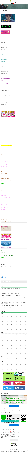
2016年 (2, 361)
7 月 (25, 324)
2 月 (20, 316)
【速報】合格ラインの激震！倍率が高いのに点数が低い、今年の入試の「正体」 (11, 305)
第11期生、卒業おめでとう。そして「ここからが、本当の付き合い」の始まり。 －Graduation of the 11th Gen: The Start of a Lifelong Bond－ (14, 303)
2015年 (2, 366)
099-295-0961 (4, 276)
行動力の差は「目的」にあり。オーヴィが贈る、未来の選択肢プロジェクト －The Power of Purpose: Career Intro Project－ (13, 300)
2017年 (2, 356)
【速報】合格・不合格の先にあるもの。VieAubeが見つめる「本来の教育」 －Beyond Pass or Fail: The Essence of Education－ (14, 307)
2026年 (2, 313)
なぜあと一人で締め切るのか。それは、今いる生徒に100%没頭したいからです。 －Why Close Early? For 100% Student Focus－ (13, 297)
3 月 (16, 316)
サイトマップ (16, 449)
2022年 (2, 332)
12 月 (2, 324)
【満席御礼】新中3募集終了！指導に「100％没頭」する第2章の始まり (10, 295)
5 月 (7, 321)
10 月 (11, 324)
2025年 (2, 318)
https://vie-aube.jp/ (3, 269)
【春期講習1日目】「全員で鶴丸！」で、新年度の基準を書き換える (10, 293)
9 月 (16, 324)
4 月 (11, 316)
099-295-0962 (4, 277)
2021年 (2, 337)
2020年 (2, 342)
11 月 (7, 324)
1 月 (25, 316)
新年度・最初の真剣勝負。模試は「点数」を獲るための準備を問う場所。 (11, 288)
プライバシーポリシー (12, 449)
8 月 (20, 324)
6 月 (2, 321)
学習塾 (2, 286)
